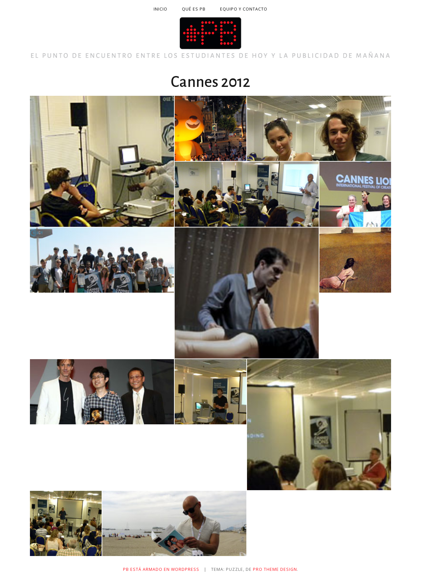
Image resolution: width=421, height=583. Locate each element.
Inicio (160, 9)
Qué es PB (194, 9)
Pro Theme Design (275, 569)
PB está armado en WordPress (161, 569)
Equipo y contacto (243, 9)
